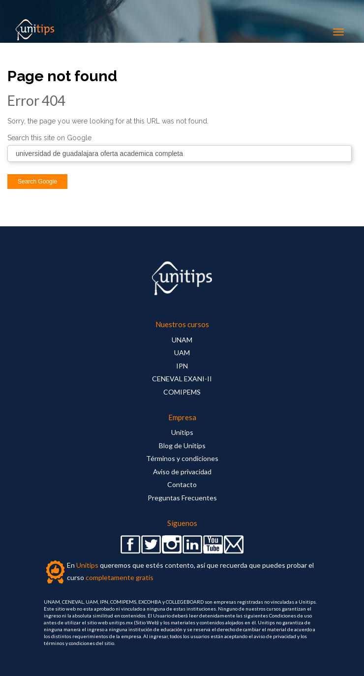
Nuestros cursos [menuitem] (182, 324)
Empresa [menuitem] (182, 417)
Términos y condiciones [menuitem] (182, 458)
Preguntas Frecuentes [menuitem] (182, 497)
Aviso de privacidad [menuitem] (182, 471)
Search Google (37, 181)
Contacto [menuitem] (182, 484)
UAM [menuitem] (182, 352)
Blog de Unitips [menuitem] (182, 445)
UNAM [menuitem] (182, 340)
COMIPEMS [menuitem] (182, 392)
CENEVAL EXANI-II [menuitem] (182, 378)
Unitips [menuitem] (182, 432)
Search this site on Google (49, 138)
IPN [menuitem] (182, 366)
